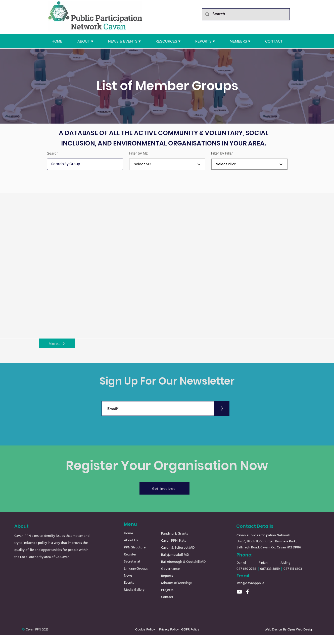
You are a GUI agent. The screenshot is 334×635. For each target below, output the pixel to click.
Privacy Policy (169, 629)
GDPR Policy (190, 629)
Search (53, 153)
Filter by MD (138, 153)
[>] (221, 408)
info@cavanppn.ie (250, 583)
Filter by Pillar (222, 153)
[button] (85, 41)
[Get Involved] (164, 488)
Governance (170, 569)
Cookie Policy (145, 629)
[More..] (57, 343)
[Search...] (245, 14)
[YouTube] (239, 592)
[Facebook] (247, 592)
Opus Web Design (300, 629)
